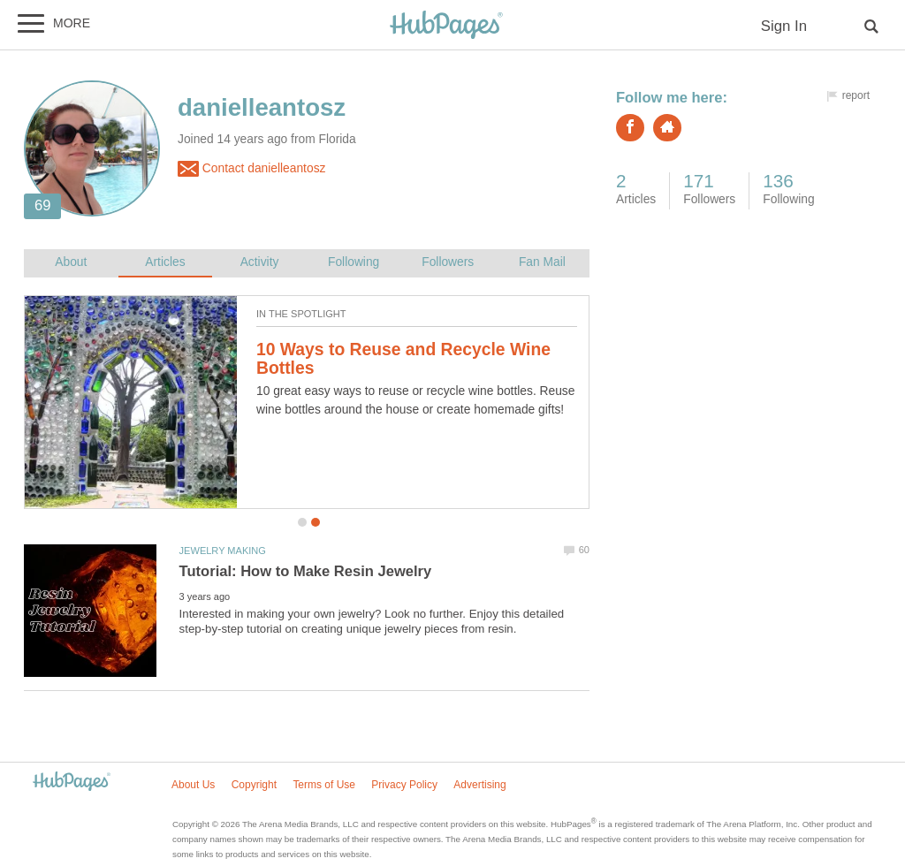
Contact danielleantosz (251, 168)
